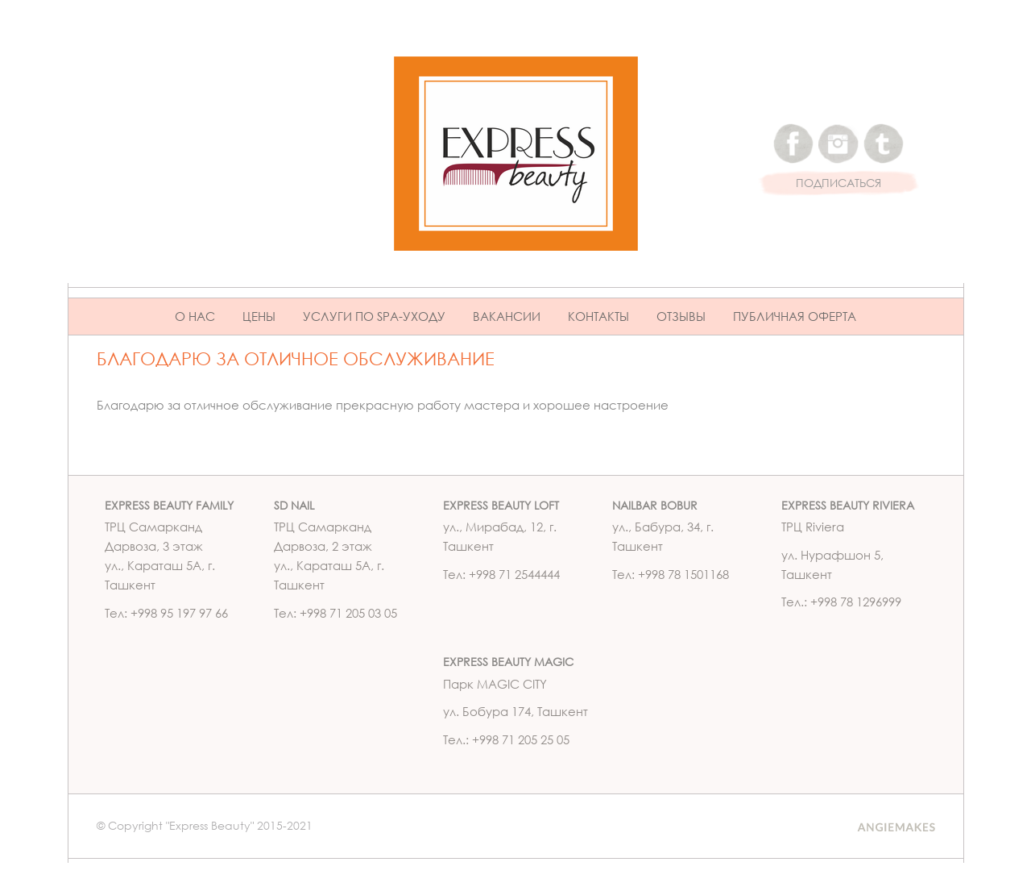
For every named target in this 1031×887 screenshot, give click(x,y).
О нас (195, 316)
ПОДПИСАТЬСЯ (838, 183)
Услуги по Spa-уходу (374, 316)
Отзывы (681, 316)
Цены (258, 316)
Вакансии (506, 316)
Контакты (598, 316)
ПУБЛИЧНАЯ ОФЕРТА (794, 316)
